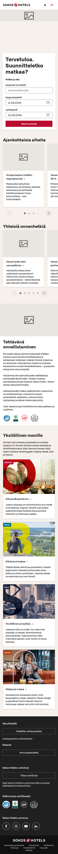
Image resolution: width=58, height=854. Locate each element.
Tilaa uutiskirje (29, 775)
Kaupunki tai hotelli (16, 85)
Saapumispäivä (14, 97)
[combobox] (29, 90)
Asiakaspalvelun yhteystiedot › (17, 738)
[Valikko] (52, 5)
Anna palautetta (29, 752)
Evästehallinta (29, 848)
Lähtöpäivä (12, 109)
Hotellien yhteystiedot (29, 731)
